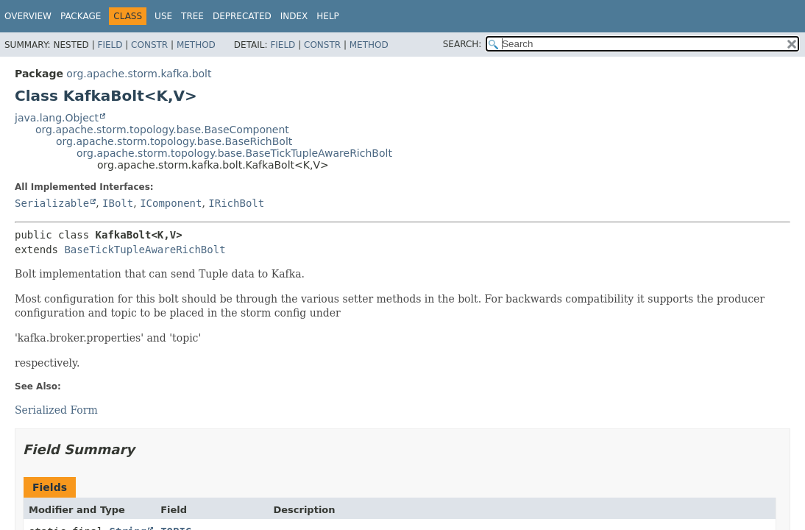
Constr (149, 45)
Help (327, 16)
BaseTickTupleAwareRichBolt (144, 249)
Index (294, 16)
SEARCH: (462, 44)
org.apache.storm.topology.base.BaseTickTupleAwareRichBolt (234, 153)
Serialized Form (56, 410)
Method (196, 45)
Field (109, 45)
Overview (28, 16)
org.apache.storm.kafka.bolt (138, 74)
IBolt (117, 203)
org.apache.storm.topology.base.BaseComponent (162, 129)
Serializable (52, 203)
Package (80, 16)
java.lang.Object (57, 118)
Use (163, 16)
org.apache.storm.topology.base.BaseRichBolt (174, 141)
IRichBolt (236, 203)
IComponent (171, 203)
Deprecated (242, 16)
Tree (192, 16)
